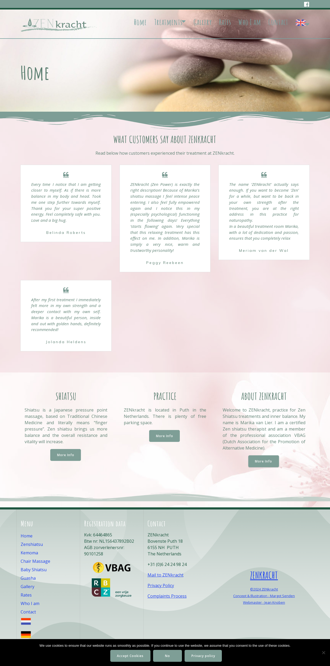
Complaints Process (167, 596)
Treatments (168, 22)
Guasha (28, 578)
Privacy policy (204, 656)
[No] (323, 652)
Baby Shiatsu (34, 570)
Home (140, 22)
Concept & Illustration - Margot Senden (264, 595)
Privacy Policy (161, 585)
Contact (278, 22)
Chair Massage (35, 561)
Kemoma (29, 553)
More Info (65, 461)
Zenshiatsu (32, 544)
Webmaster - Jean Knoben (264, 602)
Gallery (203, 22)
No (168, 656)
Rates (225, 22)
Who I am (249, 22)
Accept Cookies (130, 656)
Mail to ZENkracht (166, 575)
